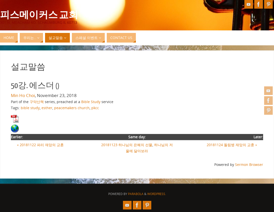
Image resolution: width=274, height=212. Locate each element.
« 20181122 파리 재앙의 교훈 (40, 144)
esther (46, 107)
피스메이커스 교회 (39, 14)
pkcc (95, 107)
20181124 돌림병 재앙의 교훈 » (232, 144)
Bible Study (90, 101)
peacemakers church (72, 107)
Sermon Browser (249, 164)
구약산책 (37, 101)
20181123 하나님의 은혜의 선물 (126, 144)
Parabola (135, 194)
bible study (30, 107)
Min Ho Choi (23, 95)
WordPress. (156, 194)
